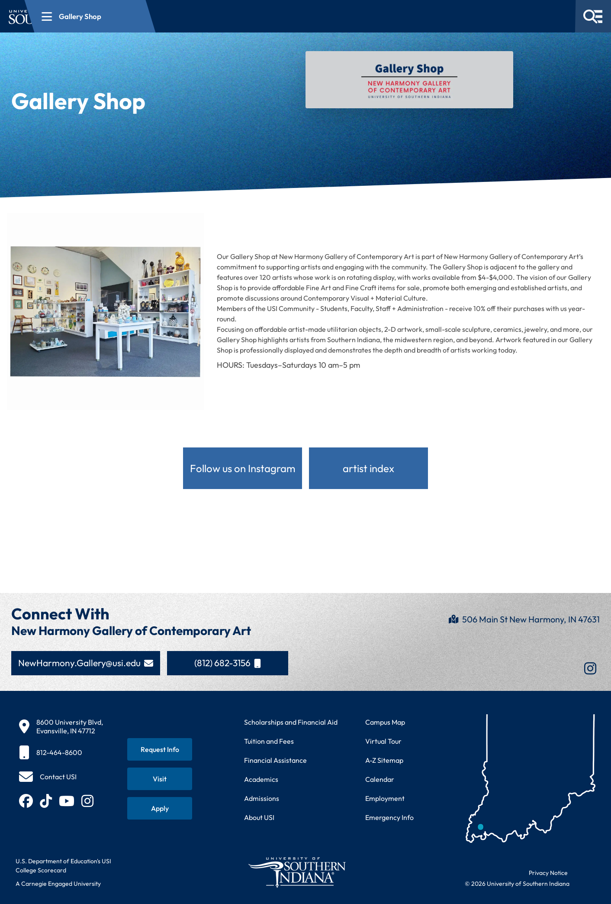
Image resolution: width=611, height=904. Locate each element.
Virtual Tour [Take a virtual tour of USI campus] (383, 741)
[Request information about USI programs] (159, 749)
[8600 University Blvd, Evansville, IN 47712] (61, 726)
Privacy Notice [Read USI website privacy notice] (548, 873)
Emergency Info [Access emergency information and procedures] (389, 817)
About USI (259, 817)
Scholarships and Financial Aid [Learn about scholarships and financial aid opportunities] (291, 722)
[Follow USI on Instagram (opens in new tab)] (87, 801)
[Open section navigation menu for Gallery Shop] (209, 16)
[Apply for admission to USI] (159, 808)
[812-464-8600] (61, 752)
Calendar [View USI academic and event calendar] (379, 779)
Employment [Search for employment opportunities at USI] (385, 798)
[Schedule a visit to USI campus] (159, 779)
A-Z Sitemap (384, 760)
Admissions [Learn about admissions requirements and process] (261, 798)
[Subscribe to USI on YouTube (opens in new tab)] (66, 801)
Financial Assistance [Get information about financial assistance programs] (275, 760)
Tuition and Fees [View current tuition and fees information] (269, 741)
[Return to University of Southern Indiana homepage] (297, 872)
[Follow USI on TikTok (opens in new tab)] (45, 801)
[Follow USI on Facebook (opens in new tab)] (26, 801)
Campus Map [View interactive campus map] (385, 722)
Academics (261, 779)
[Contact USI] (48, 776)
